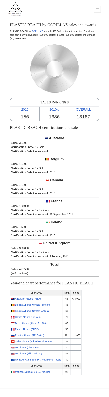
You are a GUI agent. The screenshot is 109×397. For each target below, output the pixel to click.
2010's (54, 109)
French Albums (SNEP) (27, 329)
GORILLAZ (37, 31)
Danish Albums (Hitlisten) (28, 317)
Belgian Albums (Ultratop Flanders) (33, 304)
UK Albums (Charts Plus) (27, 347)
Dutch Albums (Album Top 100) (31, 323)
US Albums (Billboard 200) (28, 353)
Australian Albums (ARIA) (28, 298)
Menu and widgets (97, 12)
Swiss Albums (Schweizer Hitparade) (33, 341)
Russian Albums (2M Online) (29, 335)
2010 (25, 109)
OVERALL (83, 109)
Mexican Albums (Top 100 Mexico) (32, 372)
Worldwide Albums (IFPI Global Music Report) (38, 359)
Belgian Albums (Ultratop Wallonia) (32, 311)
